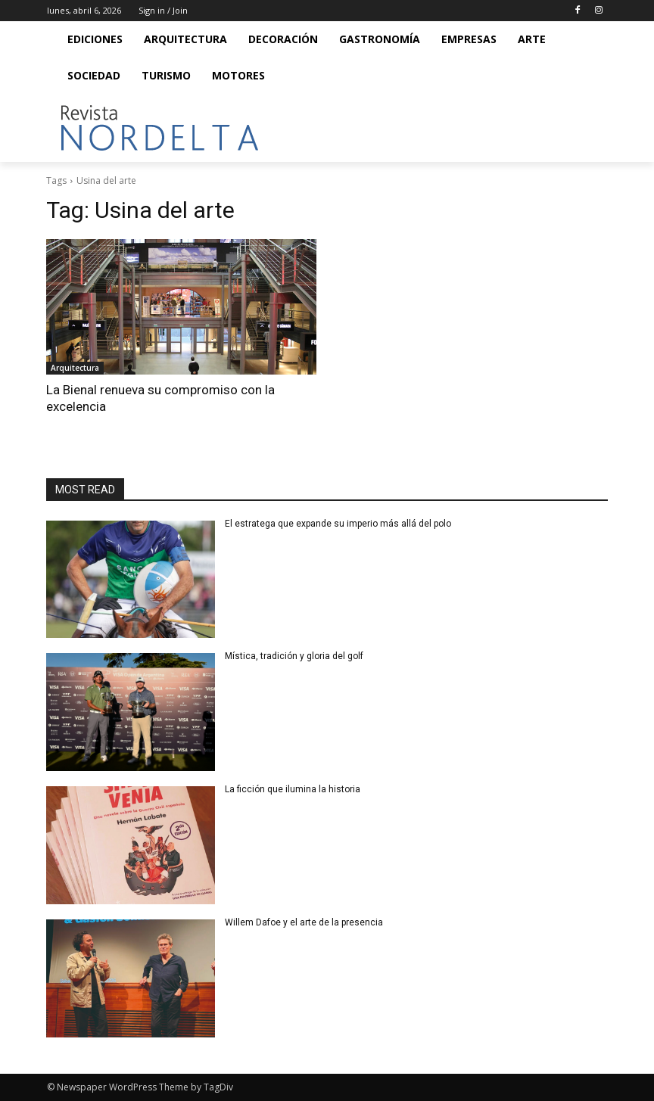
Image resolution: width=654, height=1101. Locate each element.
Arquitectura (75, 367)
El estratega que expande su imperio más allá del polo (338, 523)
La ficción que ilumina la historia (294, 789)
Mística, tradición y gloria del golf (296, 656)
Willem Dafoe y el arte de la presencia (304, 922)
